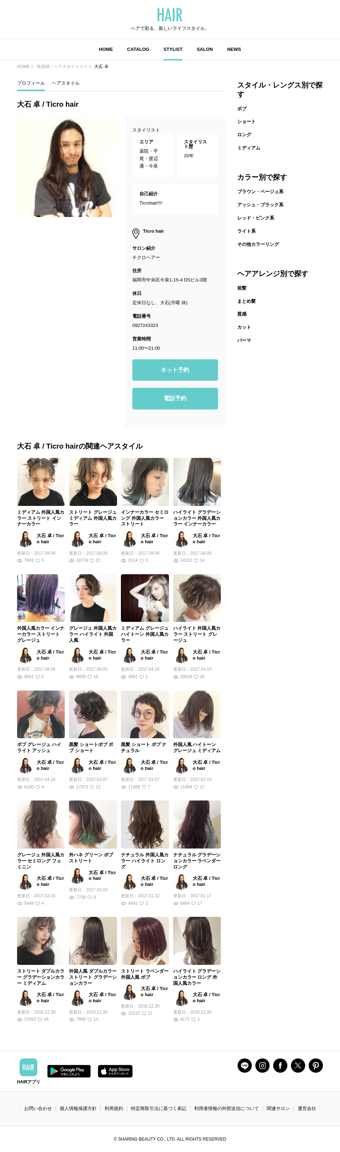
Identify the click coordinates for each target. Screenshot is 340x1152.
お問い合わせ (38, 1108)
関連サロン (278, 1108)
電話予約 (175, 398)
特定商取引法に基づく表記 (158, 1108)
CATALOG (138, 49)
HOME (106, 49)
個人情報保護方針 (78, 1108)
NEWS (234, 49)
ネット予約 (175, 370)
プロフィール (31, 83)
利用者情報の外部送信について (226, 1108)
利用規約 (114, 1108)
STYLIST (173, 49)
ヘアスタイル (66, 83)
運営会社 (307, 1108)
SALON (205, 49)
